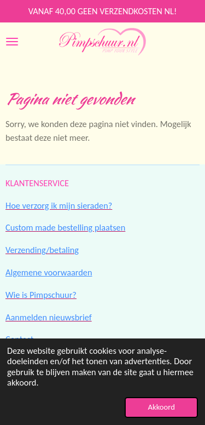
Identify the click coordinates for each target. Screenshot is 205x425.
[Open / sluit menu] (12, 41)
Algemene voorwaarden (48, 272)
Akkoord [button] (161, 407)
